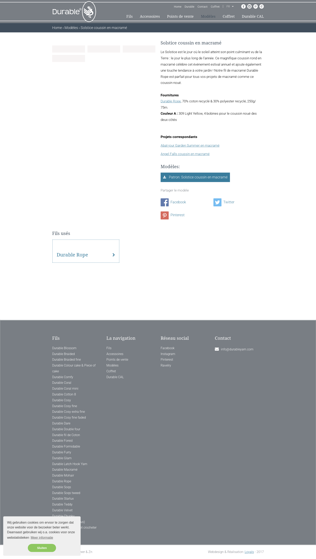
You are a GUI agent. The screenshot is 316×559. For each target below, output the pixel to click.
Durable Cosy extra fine (68, 412)
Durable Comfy (62, 377)
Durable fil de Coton (66, 435)
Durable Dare (61, 423)
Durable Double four (66, 429)
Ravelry (166, 366)
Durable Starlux (63, 499)
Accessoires (150, 16)
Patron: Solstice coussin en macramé (198, 177)
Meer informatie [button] (42, 537)
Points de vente (180, 16)
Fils (129, 16)
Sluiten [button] (42, 548)
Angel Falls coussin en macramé (185, 154)
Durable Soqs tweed (66, 493)
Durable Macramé (64, 470)
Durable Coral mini (65, 389)
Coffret (215, 6)
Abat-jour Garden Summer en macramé (190, 145)
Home (177, 6)
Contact (203, 6)
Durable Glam (62, 458)
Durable (189, 6)
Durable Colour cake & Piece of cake (74, 368)
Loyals (249, 552)
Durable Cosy (61, 400)
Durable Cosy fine (64, 406)
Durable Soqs (61, 487)
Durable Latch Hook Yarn (69, 464)
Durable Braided (63, 354)
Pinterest (173, 215)
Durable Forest (62, 441)
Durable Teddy (62, 504)
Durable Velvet (62, 510)
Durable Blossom (64, 348)
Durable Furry (61, 452)
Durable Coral (61, 383)
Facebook (173, 202)
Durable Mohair (63, 476)
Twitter (223, 202)
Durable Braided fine (66, 360)
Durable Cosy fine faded (69, 418)
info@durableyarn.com (237, 349)
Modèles (208, 16)
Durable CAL (253, 16)
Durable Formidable (66, 447)
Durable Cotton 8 (64, 394)
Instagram (168, 354)
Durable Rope (171, 101)
